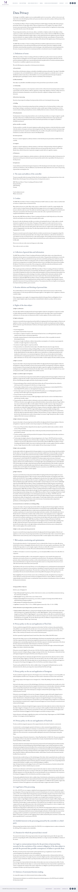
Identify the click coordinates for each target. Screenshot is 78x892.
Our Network (22, 3)
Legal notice (56, 888)
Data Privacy (48, 888)
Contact (61, 3)
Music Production (32, 3)
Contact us (65, 888)
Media (41, 3)
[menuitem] (67, 3)
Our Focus (15, 3)
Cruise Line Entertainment (51, 3)
